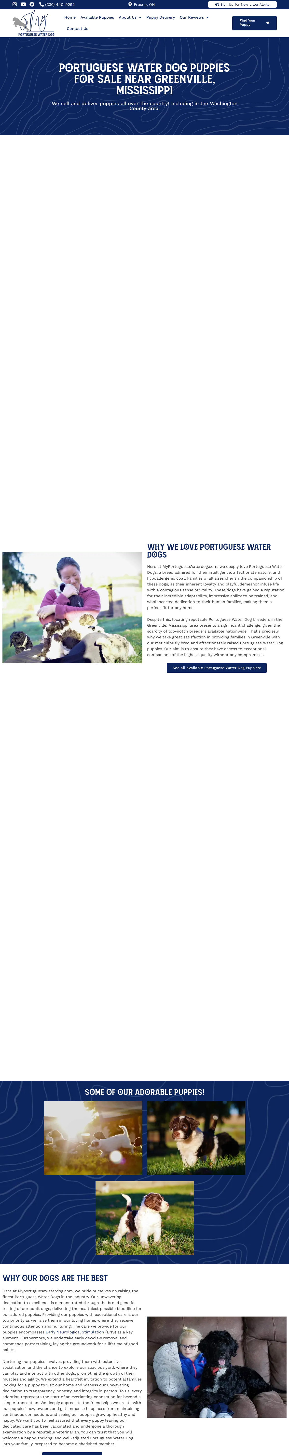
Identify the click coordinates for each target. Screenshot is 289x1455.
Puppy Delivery (160, 17)
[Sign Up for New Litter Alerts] (217, 4)
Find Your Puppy (248, 22)
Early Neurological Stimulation (75, 1332)
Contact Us (77, 28)
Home (70, 17)
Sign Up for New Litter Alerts (244, 4)
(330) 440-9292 (60, 4)
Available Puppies (97, 17)
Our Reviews (194, 17)
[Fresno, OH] (130, 4)
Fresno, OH (144, 4)
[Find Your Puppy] (267, 23)
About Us (130, 17)
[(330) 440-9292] (41, 4)
